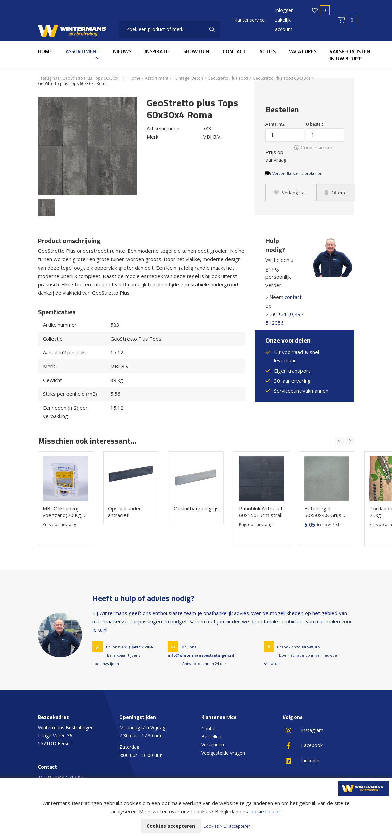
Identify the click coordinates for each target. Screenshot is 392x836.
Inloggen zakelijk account (284, 19)
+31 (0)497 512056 (137, 646)
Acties (267, 51)
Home (45, 51)
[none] (212, 29)
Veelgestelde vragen (223, 753)
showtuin (310, 646)
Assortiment (83, 51)
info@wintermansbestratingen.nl (201, 655)
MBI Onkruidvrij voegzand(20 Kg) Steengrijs (63, 511)
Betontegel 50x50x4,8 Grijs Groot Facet (322, 511)
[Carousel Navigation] (344, 441)
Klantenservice (249, 19)
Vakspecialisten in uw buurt (350, 55)
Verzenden (212, 744)
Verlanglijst (289, 192)
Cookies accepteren (171, 826)
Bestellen (211, 736)
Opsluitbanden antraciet (125, 511)
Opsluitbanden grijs (195, 508)
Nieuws (122, 51)
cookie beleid (264, 811)
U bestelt (314, 124)
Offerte (336, 192)
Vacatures (302, 51)
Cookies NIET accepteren (227, 826)
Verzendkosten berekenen (297, 173)
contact (293, 296)
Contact (234, 51)
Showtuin (196, 51)
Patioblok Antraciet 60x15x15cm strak (260, 511)
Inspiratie (157, 51)
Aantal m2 (275, 124)
